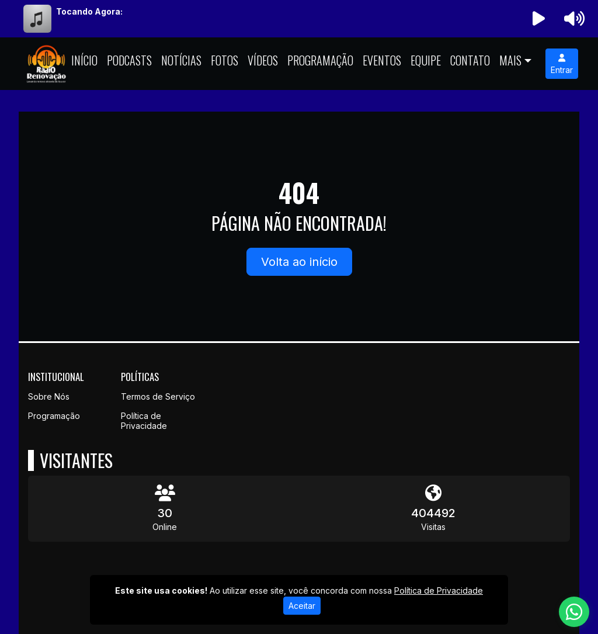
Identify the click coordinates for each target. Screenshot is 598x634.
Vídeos (263, 60)
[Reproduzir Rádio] (539, 19)
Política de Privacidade (144, 421)
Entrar (562, 64)
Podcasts (129, 60)
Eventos (382, 60)
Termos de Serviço (158, 396)
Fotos (224, 60)
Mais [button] (510, 60)
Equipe (426, 60)
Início (84, 60)
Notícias (181, 60)
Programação (320, 60)
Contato (470, 60)
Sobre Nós (48, 396)
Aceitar (301, 606)
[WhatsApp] (574, 612)
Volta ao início (299, 262)
